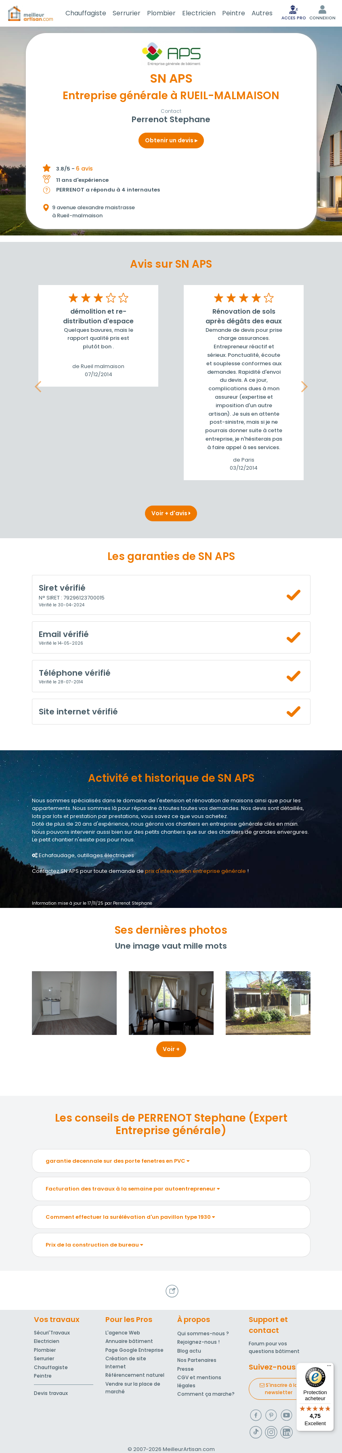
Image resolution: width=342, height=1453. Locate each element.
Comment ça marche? (206, 1394)
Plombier (161, 13)
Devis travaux (51, 1393)
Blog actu (189, 1350)
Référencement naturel (134, 1375)
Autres (262, 13)
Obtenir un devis (171, 140)
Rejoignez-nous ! (198, 1342)
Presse (185, 1369)
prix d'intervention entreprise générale (195, 871)
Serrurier (127, 13)
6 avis (84, 168)
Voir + (171, 1049)
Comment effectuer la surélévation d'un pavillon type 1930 (130, 1217)
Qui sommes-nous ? (203, 1333)
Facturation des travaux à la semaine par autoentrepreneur (133, 1189)
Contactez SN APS (55, 871)
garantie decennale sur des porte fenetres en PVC (117, 1161)
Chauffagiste (85, 13)
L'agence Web (122, 1332)
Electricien (199, 13)
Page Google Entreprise (134, 1350)
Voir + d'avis (171, 513)
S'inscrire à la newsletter (279, 1389)
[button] (38, 387)
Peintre (233, 13)
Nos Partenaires (196, 1360)
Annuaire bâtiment (129, 1341)
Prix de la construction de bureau (94, 1245)
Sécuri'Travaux (52, 1332)
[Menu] (329, 1367)
